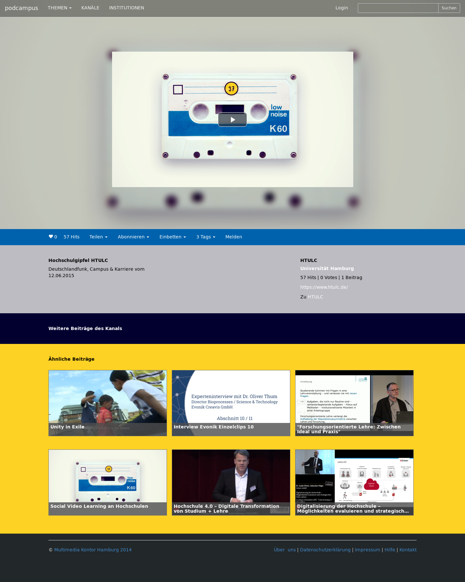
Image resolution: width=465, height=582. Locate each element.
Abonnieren (133, 237)
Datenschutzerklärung (325, 550)
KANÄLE (90, 8)
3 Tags (205, 237)
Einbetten (173, 237)
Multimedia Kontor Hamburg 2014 (93, 550)
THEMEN (60, 8)
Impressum (367, 550)
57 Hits (71, 237)
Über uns (285, 550)
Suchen (449, 8)
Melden (233, 237)
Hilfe (390, 550)
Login (342, 8)
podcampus (21, 8)
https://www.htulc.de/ (324, 287)
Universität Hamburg (327, 268)
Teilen (98, 237)
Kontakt (408, 550)
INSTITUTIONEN (126, 8)
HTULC (315, 297)
